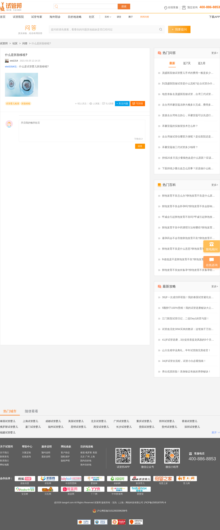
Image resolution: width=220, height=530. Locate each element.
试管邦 (4, 43)
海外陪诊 (55, 16)
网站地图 (4, 464)
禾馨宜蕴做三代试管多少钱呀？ (180, 147)
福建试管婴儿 (7, 432)
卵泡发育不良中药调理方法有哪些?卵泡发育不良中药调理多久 (189, 227)
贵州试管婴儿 (169, 426)
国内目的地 (85, 460)
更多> (214, 52)
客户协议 (65, 452)
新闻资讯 (4, 456)
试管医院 (18, 16)
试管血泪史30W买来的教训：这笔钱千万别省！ (189, 329)
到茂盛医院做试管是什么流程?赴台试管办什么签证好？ (189, 83)
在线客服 (173, 7)
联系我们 (4, 460)
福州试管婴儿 (55, 426)
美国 (95, 452)
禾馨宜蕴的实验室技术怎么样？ (180, 125)
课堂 (119, 17)
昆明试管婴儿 (78, 426)
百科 (107, 17)
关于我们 (4, 452)
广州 (87, 456)
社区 (91, 16)
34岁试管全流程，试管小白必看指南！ (184, 360)
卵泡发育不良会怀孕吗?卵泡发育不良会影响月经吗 (189, 206)
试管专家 (36, 16)
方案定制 (26, 452)
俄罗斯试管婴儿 (9, 426)
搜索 (123, 6)
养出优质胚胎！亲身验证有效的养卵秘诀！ (186, 371)
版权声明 (65, 460)
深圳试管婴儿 (192, 426)
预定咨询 (192, 7)
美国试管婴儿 (76, 421)
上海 (92, 456)
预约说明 (45, 452)
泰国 (82, 452)
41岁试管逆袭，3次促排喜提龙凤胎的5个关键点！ (189, 339)
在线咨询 (26, 456)
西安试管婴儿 (101, 426)
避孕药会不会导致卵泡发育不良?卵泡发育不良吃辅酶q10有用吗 (189, 238)
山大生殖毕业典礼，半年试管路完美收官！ (186, 350)
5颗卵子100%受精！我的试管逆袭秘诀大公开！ (189, 307)
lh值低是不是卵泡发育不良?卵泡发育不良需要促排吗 (189, 259)
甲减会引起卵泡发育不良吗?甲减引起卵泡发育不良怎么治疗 (189, 216)
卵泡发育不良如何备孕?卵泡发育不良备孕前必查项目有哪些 (189, 269)
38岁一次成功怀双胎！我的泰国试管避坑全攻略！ (189, 297)
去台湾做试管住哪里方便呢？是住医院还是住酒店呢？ (189, 136)
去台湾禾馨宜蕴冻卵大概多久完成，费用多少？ (189, 104)
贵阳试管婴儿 (146, 426)
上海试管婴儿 (30, 421)
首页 (3, 16)
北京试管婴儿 (98, 421)
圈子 (131, 17)
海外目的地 (85, 464)
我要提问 (179, 29)
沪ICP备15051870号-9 (155, 502)
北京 (82, 456)
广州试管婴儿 (121, 421)
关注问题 (122, 103)
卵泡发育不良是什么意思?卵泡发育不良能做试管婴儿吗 (189, 248)
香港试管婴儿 (189, 421)
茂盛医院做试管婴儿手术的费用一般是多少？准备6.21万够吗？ (189, 72)
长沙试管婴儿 (124, 426)
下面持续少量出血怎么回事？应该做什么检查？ (189, 168)
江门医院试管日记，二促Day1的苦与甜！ (185, 318)
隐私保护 (65, 456)
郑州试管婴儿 (167, 421)
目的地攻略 (75, 16)
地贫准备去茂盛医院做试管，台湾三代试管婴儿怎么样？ (189, 94)
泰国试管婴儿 (7, 421)
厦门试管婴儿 (33, 426)
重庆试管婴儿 (144, 421)
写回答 (139, 103)
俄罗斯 (88, 452)
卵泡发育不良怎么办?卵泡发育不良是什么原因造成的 (189, 195)
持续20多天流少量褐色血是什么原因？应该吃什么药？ (189, 157)
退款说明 (45, 456)
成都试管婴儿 (53, 421)
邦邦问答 (144, 17)
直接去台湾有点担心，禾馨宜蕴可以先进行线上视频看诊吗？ (189, 115)
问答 (24, 43)
